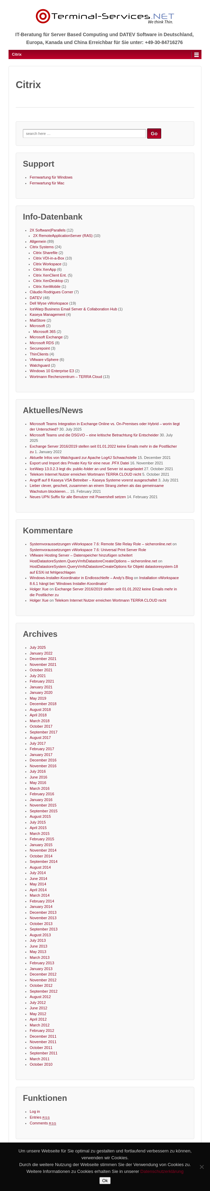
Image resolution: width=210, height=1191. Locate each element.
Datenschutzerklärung (161, 1171)
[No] (201, 1166)
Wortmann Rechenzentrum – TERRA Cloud (66, 377)
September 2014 (43, 861)
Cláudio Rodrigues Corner (51, 292)
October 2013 (41, 924)
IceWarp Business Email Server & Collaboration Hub (73, 309)
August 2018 (40, 709)
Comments (43, 1123)
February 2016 (42, 794)
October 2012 (41, 985)
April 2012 (38, 1019)
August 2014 (40, 867)
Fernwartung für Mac (47, 183)
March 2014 (40, 895)
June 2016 (38, 777)
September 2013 (43, 929)
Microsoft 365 (44, 332)
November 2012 (43, 980)
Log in (35, 1111)
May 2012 (38, 1014)
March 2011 (40, 1059)
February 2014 (42, 901)
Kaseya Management (47, 314)
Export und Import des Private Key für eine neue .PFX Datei (79, 463)
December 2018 (43, 704)
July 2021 (38, 676)
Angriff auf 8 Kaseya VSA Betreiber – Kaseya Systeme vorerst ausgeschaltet (93, 480)
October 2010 (41, 1064)
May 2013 (38, 952)
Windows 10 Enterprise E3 (52, 371)
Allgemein (38, 241)
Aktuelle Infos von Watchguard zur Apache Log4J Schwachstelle (83, 458)
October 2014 (41, 856)
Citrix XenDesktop (48, 281)
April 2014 (38, 890)
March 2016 (40, 788)
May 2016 (38, 783)
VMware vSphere (44, 360)
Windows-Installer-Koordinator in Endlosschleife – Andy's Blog (81, 578)
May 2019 (38, 698)
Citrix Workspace (47, 264)
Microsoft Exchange (46, 337)
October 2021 (41, 670)
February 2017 (42, 749)
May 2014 (38, 884)
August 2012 (40, 997)
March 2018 (40, 721)
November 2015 (43, 805)
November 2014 (43, 850)
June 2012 (38, 1008)
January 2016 (41, 800)
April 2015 (38, 828)
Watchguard (40, 365)
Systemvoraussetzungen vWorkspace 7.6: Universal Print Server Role (88, 550)
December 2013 (43, 912)
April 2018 (38, 715)
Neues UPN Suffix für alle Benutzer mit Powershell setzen (78, 497)
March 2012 (40, 1025)
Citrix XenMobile (46, 286)
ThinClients (39, 354)
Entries (40, 1117)
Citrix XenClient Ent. (50, 275)
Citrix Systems (42, 247)
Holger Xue (39, 589)
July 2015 (38, 822)
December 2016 (43, 760)
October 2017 (41, 726)
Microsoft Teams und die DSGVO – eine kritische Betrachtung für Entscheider (94, 435)
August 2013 (40, 935)
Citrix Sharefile (45, 253)
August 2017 (40, 737)
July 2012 (38, 1002)
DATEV (36, 298)
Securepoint (40, 348)
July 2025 (38, 647)
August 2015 (40, 816)
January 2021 (41, 687)
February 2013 (42, 963)
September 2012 (43, 991)
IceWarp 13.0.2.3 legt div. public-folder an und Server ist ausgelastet (86, 469)
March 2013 (40, 957)
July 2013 (38, 940)
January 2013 (41, 969)
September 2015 (43, 811)
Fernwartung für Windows (51, 177)
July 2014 (38, 873)
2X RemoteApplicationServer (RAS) (63, 236)
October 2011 (41, 1048)
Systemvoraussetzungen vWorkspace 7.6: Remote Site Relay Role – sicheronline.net (100, 544)
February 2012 (42, 1030)
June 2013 (38, 946)
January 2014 (41, 907)
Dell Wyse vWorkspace (49, 303)
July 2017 (38, 743)
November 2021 (43, 664)
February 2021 (42, 681)
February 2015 (42, 839)
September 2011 (43, 1053)
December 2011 (43, 1036)
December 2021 (43, 659)
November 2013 (43, 918)
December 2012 (43, 974)
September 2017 (43, 732)
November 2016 (43, 766)
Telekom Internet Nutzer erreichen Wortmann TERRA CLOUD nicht (85, 474)
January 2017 (41, 755)
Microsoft (37, 326)
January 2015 (41, 845)
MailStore (37, 320)
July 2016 (38, 771)
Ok (105, 1180)
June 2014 (38, 879)
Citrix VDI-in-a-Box (48, 258)
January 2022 (41, 653)
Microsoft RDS (42, 343)
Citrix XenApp (44, 269)
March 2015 (40, 833)
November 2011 (43, 1042)
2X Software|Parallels (48, 230)
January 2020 (41, 692)
